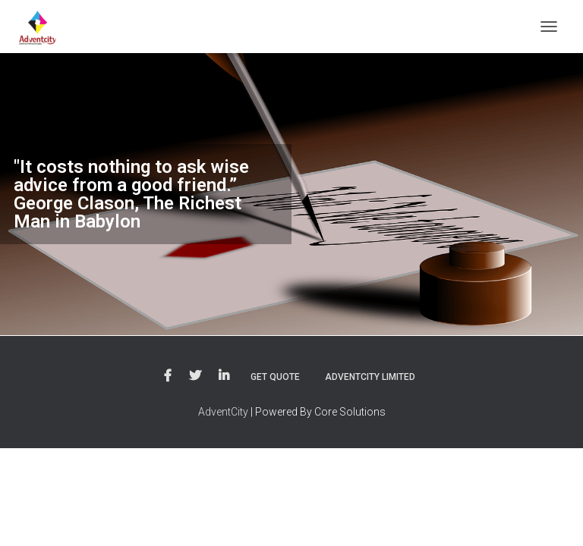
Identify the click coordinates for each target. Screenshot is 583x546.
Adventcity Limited (370, 377)
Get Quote (275, 377)
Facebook (167, 376)
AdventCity (223, 412)
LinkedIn (224, 376)
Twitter (195, 376)
